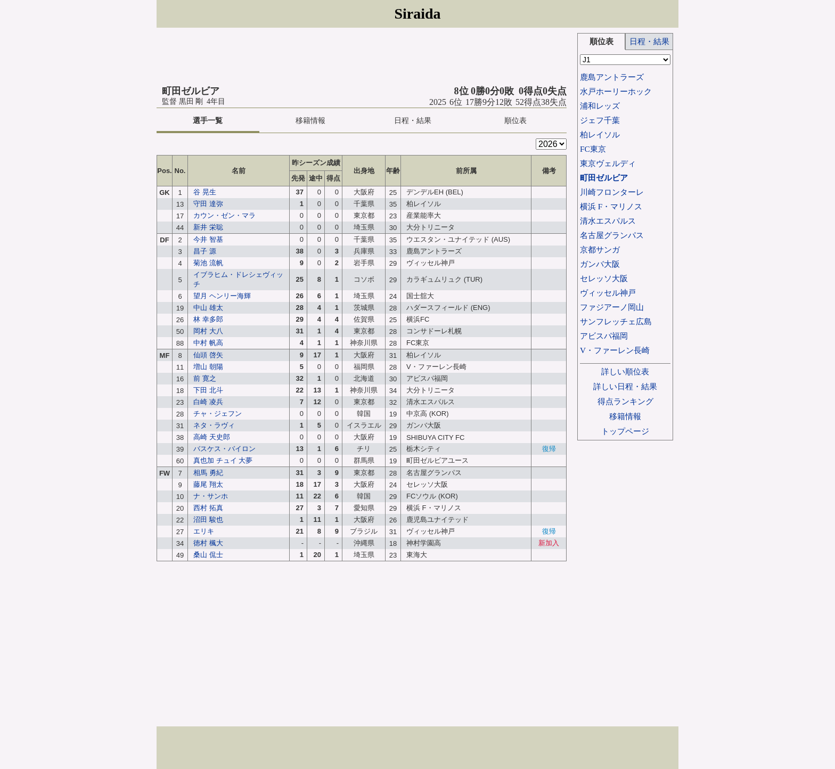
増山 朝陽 (208, 367)
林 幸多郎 (208, 319)
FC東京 (593, 148)
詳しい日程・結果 (625, 386)
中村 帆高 (208, 343)
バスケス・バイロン (224, 449)
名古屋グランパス (612, 235)
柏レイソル (600, 134)
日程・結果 (412, 121)
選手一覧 (208, 121)
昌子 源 (204, 251)
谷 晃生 (204, 192)
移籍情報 (310, 121)
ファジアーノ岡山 (612, 307)
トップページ (625, 431)
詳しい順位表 (625, 371)
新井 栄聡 (208, 227)
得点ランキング (625, 401)
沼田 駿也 (208, 519)
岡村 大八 (208, 331)
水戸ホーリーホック (616, 91)
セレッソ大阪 (604, 278)
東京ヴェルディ (608, 163)
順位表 (515, 121)
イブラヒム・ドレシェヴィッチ (238, 279)
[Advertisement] (362, 57)
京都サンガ (600, 249)
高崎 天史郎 (211, 437)
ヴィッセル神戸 (608, 292)
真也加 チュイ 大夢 (222, 460)
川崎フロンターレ (612, 192)
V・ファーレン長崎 (615, 350)
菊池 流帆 (208, 263)
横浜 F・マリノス (611, 206)
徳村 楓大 (208, 543)
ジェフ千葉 (600, 120)
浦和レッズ (600, 105)
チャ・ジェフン (217, 414)
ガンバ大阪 (600, 263)
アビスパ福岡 (604, 335)
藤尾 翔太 (208, 484)
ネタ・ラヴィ (214, 425)
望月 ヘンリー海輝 (222, 296)
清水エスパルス (608, 220)
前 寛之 (204, 378)
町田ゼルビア (604, 177)
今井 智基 (208, 239)
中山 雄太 (208, 308)
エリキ (203, 531)
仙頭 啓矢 (208, 355)
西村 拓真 (208, 508)
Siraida (417, 13)
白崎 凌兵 (208, 402)
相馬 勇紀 (208, 473)
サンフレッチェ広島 (616, 321)
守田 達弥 (208, 204)
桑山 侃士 (208, 555)
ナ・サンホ (210, 496)
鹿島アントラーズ (612, 76)
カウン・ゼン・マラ (224, 215)
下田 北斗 (208, 390)
